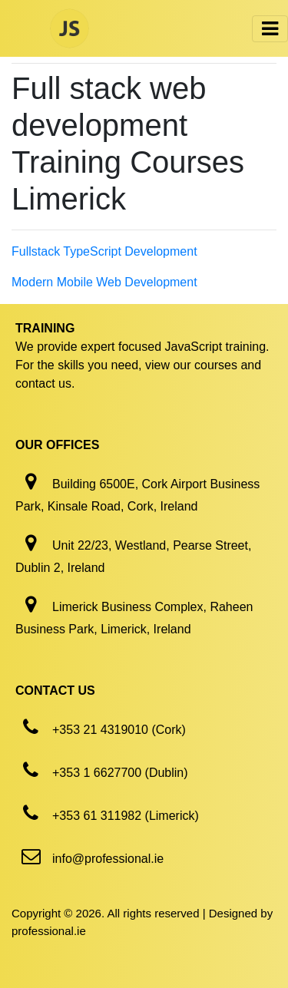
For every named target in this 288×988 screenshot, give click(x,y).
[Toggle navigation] (270, 28)
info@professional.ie (108, 858)
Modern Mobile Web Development (104, 282)
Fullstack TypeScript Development (104, 251)
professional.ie (49, 930)
